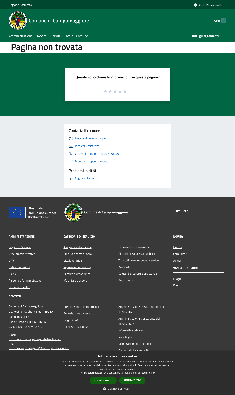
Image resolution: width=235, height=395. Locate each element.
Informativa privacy (130, 330)
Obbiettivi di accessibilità (134, 350)
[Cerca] (222, 20)
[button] (117, 389)
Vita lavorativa (73, 260)
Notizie (177, 247)
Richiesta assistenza (76, 326)
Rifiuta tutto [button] (132, 380)
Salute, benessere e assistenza (137, 273)
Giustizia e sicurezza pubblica (136, 253)
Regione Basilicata (20, 5)
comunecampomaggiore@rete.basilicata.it (35, 339)
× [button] (230, 354)
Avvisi (177, 260)
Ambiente (124, 267)
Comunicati (180, 254)
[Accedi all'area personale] (207, 5)
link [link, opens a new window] (153, 372)
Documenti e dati (19, 287)
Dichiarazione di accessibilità (136, 343)
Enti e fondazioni (19, 267)
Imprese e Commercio (77, 267)
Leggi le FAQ (71, 320)
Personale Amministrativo (25, 280)
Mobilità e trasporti (76, 280)
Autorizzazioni (127, 280)
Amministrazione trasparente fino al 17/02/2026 (141, 309)
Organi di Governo (20, 247)
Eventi (177, 285)
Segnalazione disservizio (79, 313)
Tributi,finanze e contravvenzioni (139, 260)
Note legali (125, 337)
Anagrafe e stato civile (78, 247)
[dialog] (117, 373)
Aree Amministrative (22, 254)
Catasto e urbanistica (77, 274)
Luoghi (177, 279)
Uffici (12, 260)
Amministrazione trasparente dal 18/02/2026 (139, 321)
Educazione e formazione (134, 247)
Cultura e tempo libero (78, 254)
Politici (13, 274)
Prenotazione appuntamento (81, 306)
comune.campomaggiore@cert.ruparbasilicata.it (39, 348)
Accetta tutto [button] (103, 380)
